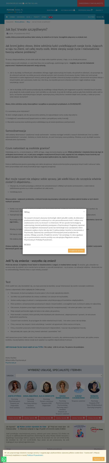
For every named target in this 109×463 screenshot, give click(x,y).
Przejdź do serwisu (76, 251)
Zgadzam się (98, 459)
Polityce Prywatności (35, 455)
